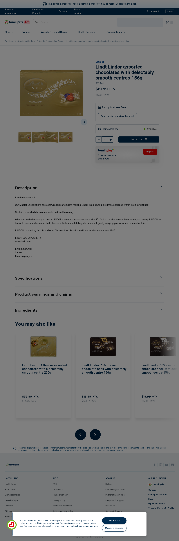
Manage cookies (114, 528)
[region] (79, 524)
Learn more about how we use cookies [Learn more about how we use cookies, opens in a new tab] (79, 526)
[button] (12, 525)
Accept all (114, 520)
